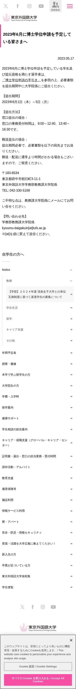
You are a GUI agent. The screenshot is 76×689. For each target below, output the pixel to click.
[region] (38, 662)
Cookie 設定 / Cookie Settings (38, 666)
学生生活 (12, 307)
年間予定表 (9, 352)
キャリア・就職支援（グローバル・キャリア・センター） (34, 442)
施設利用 (7, 499)
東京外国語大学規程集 (16, 576)
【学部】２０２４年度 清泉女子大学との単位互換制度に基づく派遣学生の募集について (37, 294)
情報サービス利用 (13, 510)
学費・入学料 (10, 396)
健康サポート (10, 418)
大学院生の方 (10, 385)
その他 (10, 340)
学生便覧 (7, 587)
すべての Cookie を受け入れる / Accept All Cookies (38, 680)
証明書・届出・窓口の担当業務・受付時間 (29, 456)
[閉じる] (71, 640)
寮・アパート (10, 521)
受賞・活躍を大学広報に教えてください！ (29, 543)
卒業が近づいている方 (16, 565)
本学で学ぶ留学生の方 (16, 374)
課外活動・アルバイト (16, 467)
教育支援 (7, 478)
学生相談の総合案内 (15, 429)
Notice (6, 269)
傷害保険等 (9, 488)
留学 (9, 318)
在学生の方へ (13, 254)
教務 (9, 280)
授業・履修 (9, 363)
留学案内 (7, 407)
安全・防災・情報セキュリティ (22, 532)
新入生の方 (9, 554)
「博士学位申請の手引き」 (21, 80)
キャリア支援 (14, 329)
